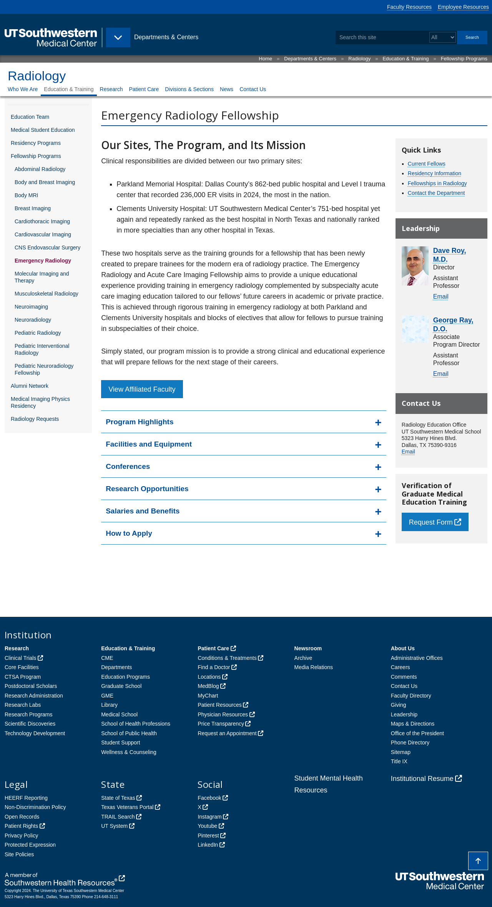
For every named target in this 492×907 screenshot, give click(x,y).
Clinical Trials (20, 658)
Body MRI (26, 195)
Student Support (120, 742)
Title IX (399, 761)
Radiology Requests (35, 419)
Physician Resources (223, 714)
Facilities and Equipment (149, 444)
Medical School (119, 714)
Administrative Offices (417, 658)
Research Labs (23, 705)
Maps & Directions (413, 724)
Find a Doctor (214, 667)
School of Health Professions (135, 724)
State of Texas (118, 798)
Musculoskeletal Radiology (46, 294)
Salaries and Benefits (143, 511)
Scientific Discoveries (30, 724)
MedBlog (208, 686)
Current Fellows (426, 164)
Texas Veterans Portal (127, 807)
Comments (404, 677)
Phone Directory (410, 742)
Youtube (207, 826)
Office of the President (417, 733)
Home (265, 58)
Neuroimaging (31, 307)
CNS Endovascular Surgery (47, 247)
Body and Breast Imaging (45, 182)
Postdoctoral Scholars (31, 686)
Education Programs (125, 677)
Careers (400, 667)
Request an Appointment (227, 733)
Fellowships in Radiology (437, 183)
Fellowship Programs (464, 58)
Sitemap (401, 752)
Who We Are (23, 89)
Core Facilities (22, 667)
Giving (398, 705)
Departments (116, 667)
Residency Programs (36, 143)
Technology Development (35, 733)
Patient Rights (21, 826)
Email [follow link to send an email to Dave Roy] (441, 296)
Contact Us (252, 89)
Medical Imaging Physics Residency (40, 402)
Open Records (22, 817)
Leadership (404, 714)
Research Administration (34, 696)
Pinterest (208, 835)
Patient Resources (219, 705)
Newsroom (308, 648)
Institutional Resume (422, 778)
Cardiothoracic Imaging (42, 221)
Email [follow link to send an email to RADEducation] (408, 452)
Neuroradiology (33, 320)
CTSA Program (23, 677)
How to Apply (129, 533)
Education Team (30, 117)
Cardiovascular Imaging (43, 234)
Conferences (128, 466)
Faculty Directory (411, 696)
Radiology (359, 58)
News (226, 89)
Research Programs (29, 714)
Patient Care (144, 89)
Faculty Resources (409, 7)
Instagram (209, 817)
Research (111, 89)
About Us (403, 648)
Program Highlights (139, 422)
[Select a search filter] (442, 37)
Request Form (431, 522)
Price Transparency (221, 724)
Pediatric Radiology (38, 333)
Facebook (209, 798)
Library (109, 705)
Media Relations (313, 667)
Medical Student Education (43, 130)
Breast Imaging (33, 208)
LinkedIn (208, 845)
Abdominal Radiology (40, 169)
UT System (114, 826)
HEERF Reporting (26, 798)
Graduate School (121, 686)
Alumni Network (29, 386)
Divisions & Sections (189, 89)
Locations (209, 677)
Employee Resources (463, 7)
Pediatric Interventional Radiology (42, 349)
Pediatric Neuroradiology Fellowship (44, 369)
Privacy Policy (21, 835)
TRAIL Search (118, 817)
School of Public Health (129, 733)
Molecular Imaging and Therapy (42, 277)
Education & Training (405, 58)
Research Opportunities (147, 489)
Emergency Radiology (43, 260)
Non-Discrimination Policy (35, 807)
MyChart (208, 696)
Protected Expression (30, 845)
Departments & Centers (310, 58)
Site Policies (19, 854)
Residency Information (434, 173)
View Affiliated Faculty (141, 389)
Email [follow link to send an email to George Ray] (441, 373)
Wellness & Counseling (128, 752)
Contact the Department (436, 193)
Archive (303, 658)
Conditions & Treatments (227, 658)
